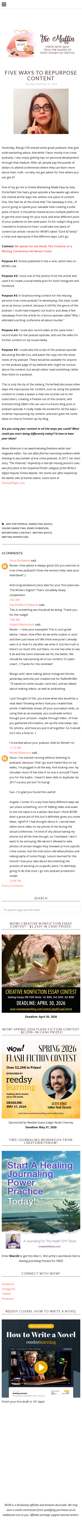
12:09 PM (15, 881)
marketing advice (40, 524)
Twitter (6, 1294)
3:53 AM (14, 600)
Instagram (8, 1289)
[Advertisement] (41, 1453)
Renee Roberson (37, 528)
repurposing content (16, 532)
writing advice (42, 532)
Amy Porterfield (16, 524)
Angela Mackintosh (21, 624)
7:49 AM (14, 620)
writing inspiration (15, 537)
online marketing (14, 528)
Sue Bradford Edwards (23, 605)
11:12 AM (15, 748)
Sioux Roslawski (19, 560)
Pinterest (8, 1299)
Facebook (8, 1284)
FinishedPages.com (13, 483)
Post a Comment (12, 886)
